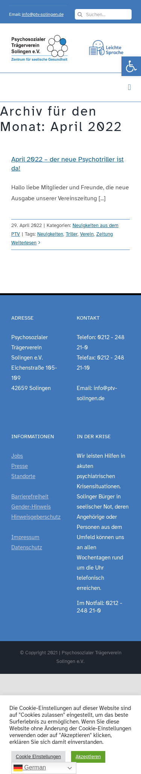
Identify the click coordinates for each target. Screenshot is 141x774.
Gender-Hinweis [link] (31, 506)
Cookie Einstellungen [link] (38, 757)
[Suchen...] (103, 14)
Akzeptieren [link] (88, 757)
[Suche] (80, 14)
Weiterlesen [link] (23, 243)
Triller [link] (71, 234)
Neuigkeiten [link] (50, 234)
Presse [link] (19, 466)
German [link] (30, 767)
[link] (131, 66)
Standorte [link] (23, 476)
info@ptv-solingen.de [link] (43, 14)
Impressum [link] (25, 537)
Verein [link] (87, 234)
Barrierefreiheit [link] (30, 496)
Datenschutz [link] (26, 547)
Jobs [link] (17, 456)
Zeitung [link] (104, 234)
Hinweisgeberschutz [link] (36, 516)
